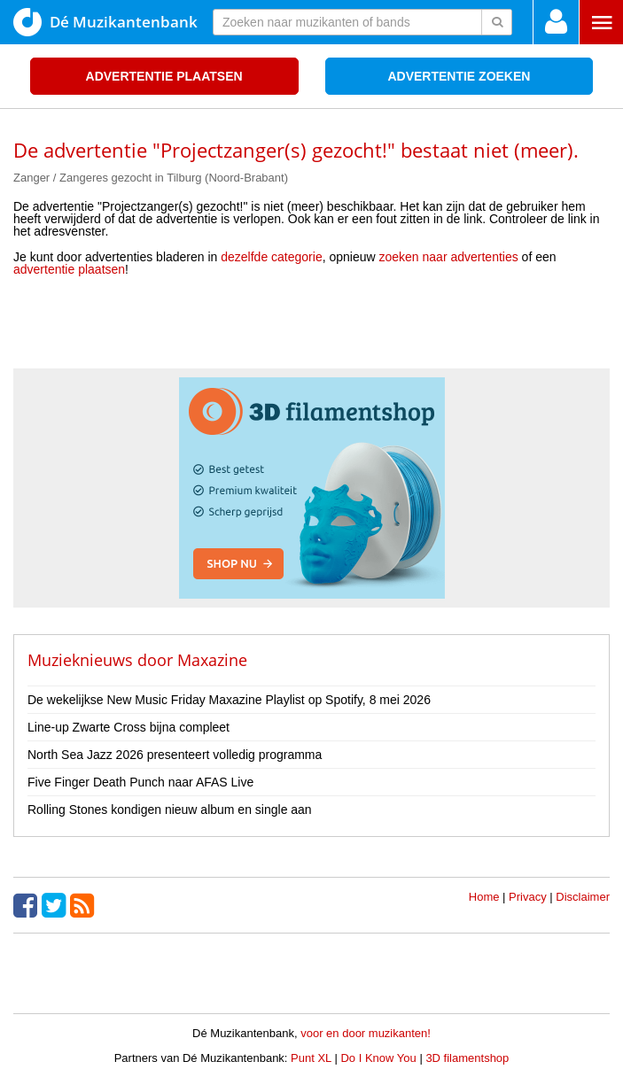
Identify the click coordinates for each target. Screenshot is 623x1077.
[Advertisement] (312, 328)
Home (484, 896)
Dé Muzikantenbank (105, 22)
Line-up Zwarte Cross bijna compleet (128, 727)
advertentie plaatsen (69, 269)
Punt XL (311, 1058)
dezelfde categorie (271, 257)
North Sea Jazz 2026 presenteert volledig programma (174, 755)
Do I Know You (378, 1058)
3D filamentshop (467, 1058)
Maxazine (212, 659)
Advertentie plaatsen (164, 76)
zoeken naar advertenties (448, 257)
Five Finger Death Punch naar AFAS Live (140, 782)
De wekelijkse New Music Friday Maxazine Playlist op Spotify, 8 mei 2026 (229, 700)
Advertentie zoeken (458, 76)
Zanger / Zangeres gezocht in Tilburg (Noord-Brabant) (150, 177)
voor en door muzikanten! (365, 1033)
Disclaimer (583, 896)
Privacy (528, 896)
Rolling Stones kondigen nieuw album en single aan (169, 809)
